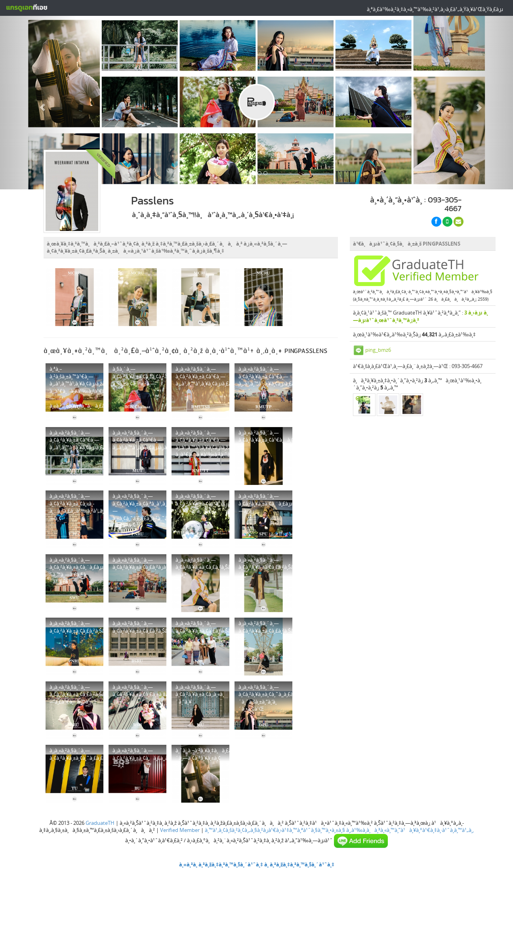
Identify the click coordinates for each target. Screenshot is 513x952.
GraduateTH (100, 822)
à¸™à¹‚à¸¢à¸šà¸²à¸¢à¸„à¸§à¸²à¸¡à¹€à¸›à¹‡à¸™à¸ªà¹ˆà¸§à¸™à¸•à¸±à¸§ (275, 830)
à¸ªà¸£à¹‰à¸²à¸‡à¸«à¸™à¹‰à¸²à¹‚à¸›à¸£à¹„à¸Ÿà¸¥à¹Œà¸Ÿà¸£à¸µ (435, 9)
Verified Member (180, 830)
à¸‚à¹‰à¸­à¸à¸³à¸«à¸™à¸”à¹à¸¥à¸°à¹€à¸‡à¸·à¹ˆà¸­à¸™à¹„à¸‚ (410, 830)
